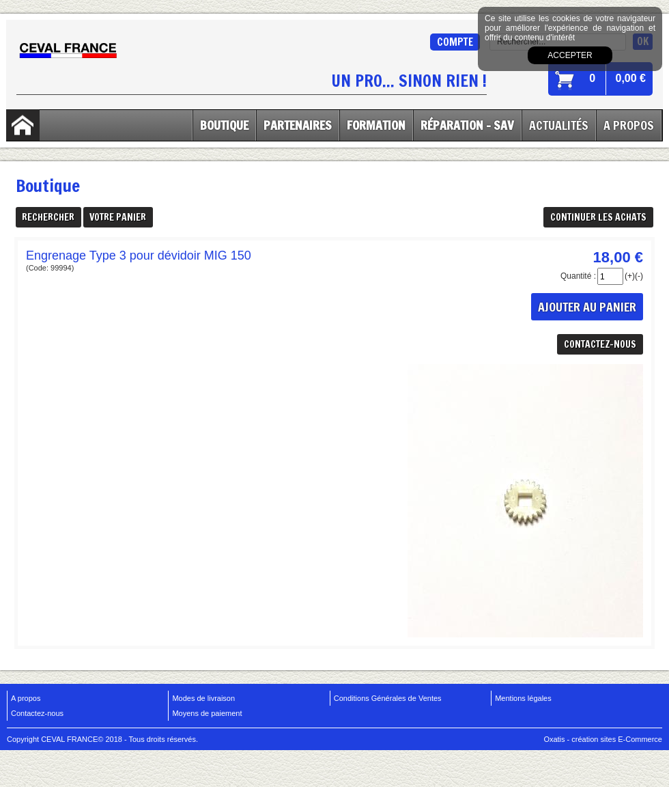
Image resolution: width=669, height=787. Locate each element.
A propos (25, 698)
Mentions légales (523, 698)
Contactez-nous (37, 713)
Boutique (224, 125)
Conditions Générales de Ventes (388, 698)
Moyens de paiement (207, 713)
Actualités (558, 125)
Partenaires (298, 125)
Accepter (569, 55)
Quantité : (578, 276)
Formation (376, 125)
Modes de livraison (203, 698)
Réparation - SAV (467, 125)
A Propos (628, 125)
